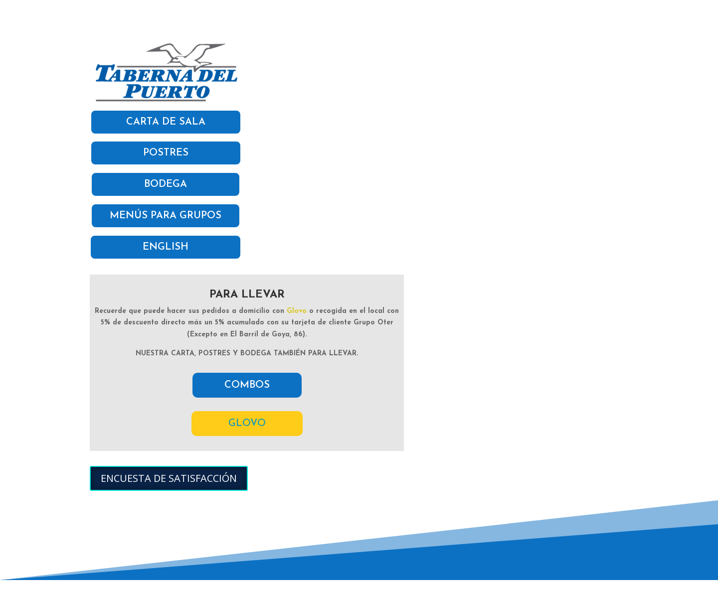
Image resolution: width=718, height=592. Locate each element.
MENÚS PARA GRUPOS (165, 216)
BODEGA (165, 184)
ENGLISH (165, 247)
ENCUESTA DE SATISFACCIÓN (169, 478)
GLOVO (247, 424)
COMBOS (247, 385)
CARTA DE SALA (165, 122)
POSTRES (165, 153)
